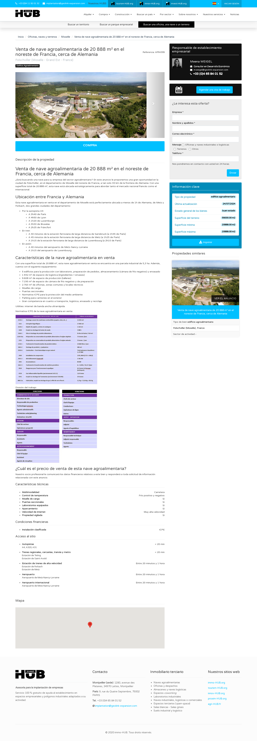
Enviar (232, 172)
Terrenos (180, 149)
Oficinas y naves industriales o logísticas (205, 144)
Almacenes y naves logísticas (170, 689)
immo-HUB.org (216, 682)
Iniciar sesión (231, 3)
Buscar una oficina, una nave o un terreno (166, 24)
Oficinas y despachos (166, 685)
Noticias (234, 14)
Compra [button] (104, 14)
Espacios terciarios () (172, 703)
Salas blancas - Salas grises (169, 707)
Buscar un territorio (78, 24)
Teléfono (177, 153)
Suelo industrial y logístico (168, 710)
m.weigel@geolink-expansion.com (211, 70)
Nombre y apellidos (182, 123)
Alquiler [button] (89, 14)
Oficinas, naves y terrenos (42, 36)
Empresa (177, 112)
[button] (215, 3)
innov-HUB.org (152, 3)
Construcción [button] (123, 14)
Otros (193, 149)
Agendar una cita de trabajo (214, 89)
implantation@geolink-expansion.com (65, 3)
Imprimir (205, 242)
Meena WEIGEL (201, 61)
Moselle (65, 36)
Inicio (21, 36)
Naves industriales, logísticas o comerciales (178, 700)
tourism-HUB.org (124, 3)
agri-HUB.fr (214, 704)
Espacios (165, 693)
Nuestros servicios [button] (214, 14)
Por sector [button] (167, 14)
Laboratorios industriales (167, 696)
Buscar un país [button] (146, 14)
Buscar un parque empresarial (116, 24)
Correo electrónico (182, 133)
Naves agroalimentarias (167, 682)
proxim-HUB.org (217, 698)
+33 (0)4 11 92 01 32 (29, 3)
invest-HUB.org (179, 3)
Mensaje (176, 144)
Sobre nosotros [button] (188, 14)
